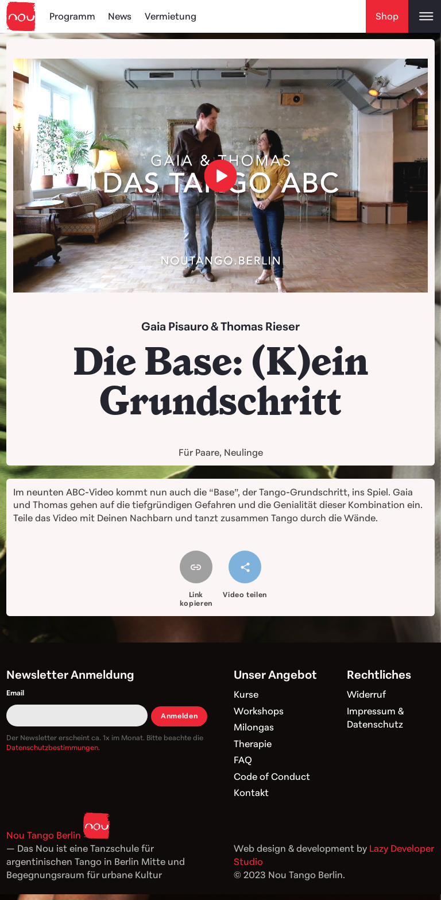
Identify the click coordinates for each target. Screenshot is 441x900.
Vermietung (170, 16)
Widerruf (366, 694)
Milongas (254, 727)
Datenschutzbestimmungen (52, 747)
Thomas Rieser (260, 326)
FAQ (243, 760)
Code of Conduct (272, 776)
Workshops (259, 711)
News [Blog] (119, 16)
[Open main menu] (424, 16)
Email (15, 693)
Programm (72, 16)
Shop (387, 16)
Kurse (246, 694)
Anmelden (179, 715)
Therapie (253, 743)
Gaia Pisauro (174, 326)
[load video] (220, 175)
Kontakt (251, 792)
